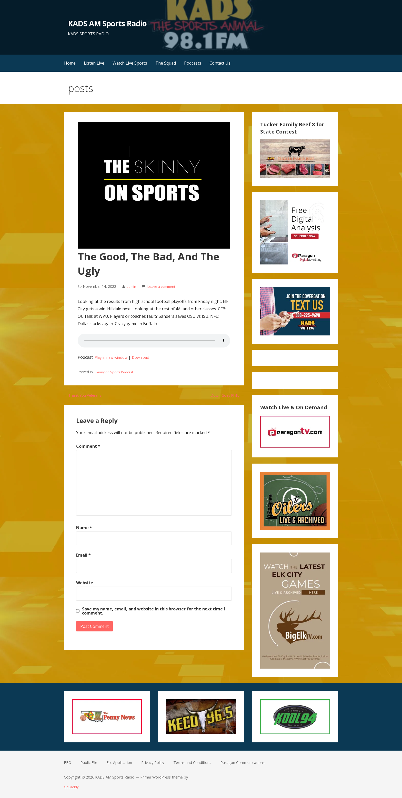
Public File (90, 762)
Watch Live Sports (130, 63)
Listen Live (94, 63)
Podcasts (192, 63)
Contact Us (219, 63)
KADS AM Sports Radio (110, 23)
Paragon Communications (258, 762)
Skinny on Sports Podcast (115, 372)
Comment (88, 446)
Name (84, 527)
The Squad (165, 63)
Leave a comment (163, 286)
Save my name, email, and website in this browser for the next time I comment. (153, 611)
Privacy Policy (159, 762)
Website (84, 583)
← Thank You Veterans (86, 395)
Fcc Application (123, 762)
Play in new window (113, 357)
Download (146, 357)
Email (83, 555)
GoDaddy (72, 786)
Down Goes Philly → (225, 395)
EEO (68, 762)
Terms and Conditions (202, 762)
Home (70, 63)
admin (131, 286)
